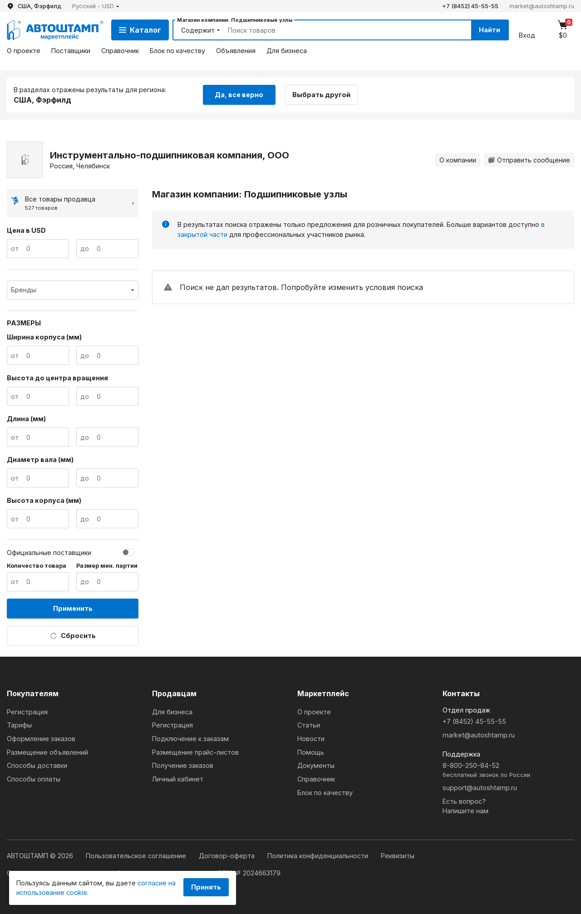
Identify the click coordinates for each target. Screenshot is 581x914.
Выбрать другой (321, 94)
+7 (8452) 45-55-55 (470, 6)
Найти (489, 30)
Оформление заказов (41, 738)
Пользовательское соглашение (137, 856)
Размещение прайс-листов (195, 752)
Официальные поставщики (49, 552)
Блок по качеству (177, 50)
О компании (457, 160)
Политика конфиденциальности (318, 856)
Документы (316, 765)
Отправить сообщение (529, 160)
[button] (95, 6)
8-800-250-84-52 (508, 770)
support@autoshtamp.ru (480, 787)
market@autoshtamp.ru (541, 6)
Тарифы (19, 725)
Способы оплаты (33, 779)
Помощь (310, 752)
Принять (206, 887)
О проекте (23, 50)
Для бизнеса (286, 50)
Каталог (140, 29)
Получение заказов (182, 765)
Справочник (120, 50)
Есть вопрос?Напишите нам (465, 806)
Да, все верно (239, 94)
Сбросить (73, 636)
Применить (73, 608)
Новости (311, 738)
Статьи (308, 725)
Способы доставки (37, 765)
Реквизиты (397, 856)
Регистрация (27, 712)
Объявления (236, 50)
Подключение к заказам (190, 738)
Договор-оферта (227, 856)
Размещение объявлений (47, 752)
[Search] (339, 29)
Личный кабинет (177, 779)
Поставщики (70, 50)
